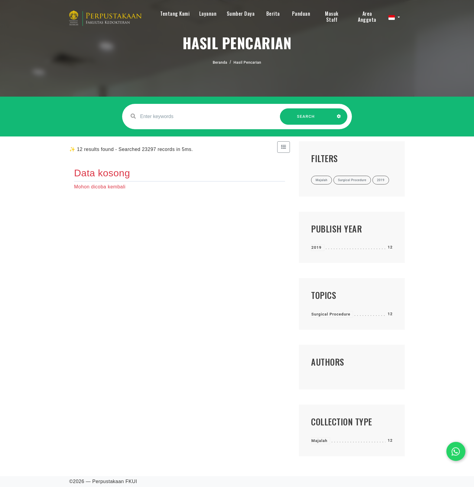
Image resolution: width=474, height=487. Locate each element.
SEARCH (306, 119)
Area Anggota (367, 16)
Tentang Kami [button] (175, 13)
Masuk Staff (332, 16)
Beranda (220, 62)
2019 (316, 247)
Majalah (319, 440)
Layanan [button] (208, 13)
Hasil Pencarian (247, 62)
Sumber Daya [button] (241, 13)
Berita (273, 13)
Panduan (301, 13)
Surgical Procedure (330, 314)
